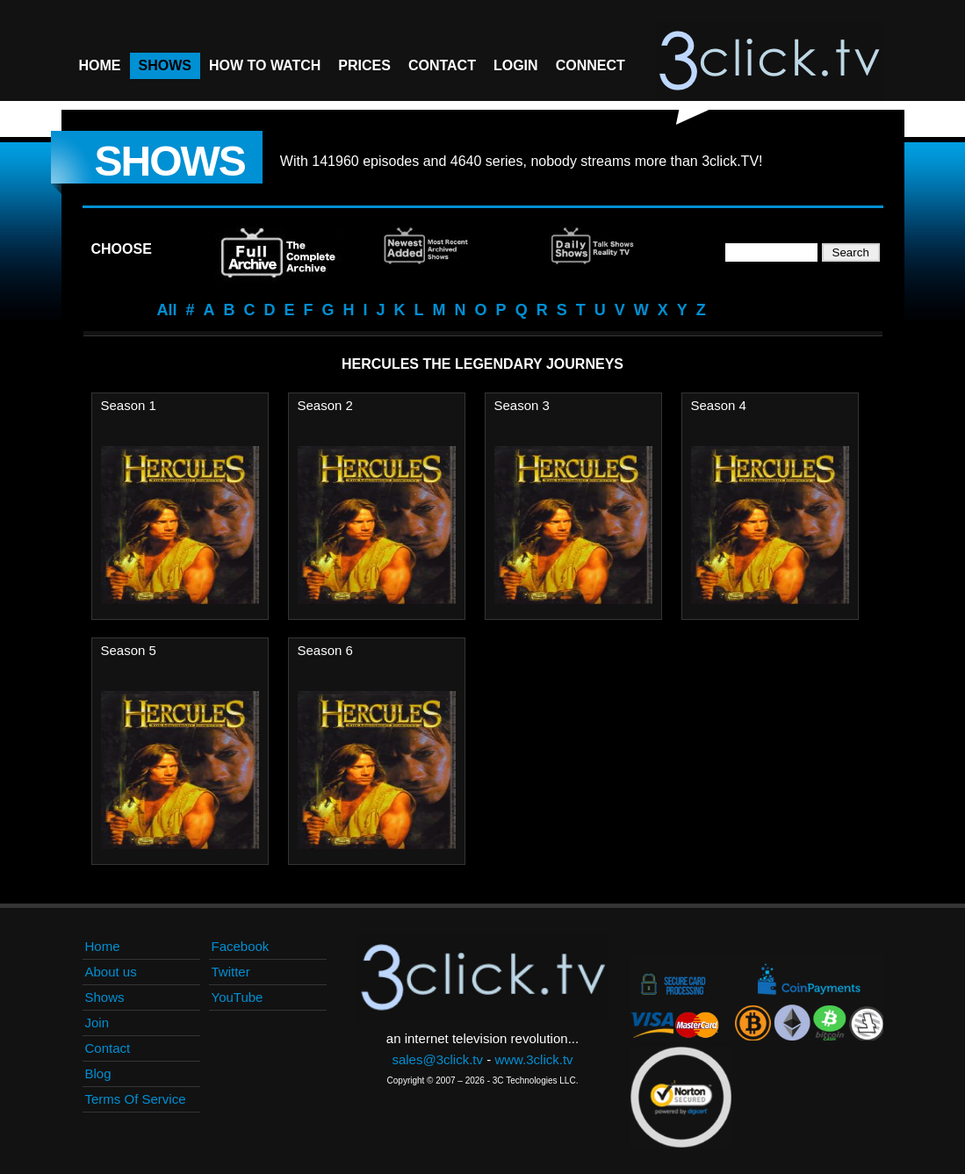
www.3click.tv (533, 1059)
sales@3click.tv (437, 1059)
